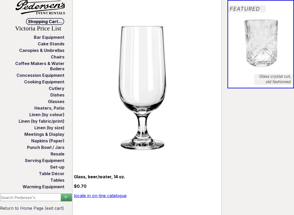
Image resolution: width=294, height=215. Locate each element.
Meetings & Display (44, 134)
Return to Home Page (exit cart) (32, 208)
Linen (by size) (49, 127)
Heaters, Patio (49, 108)
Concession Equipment (40, 75)
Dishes (57, 95)
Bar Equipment (49, 37)
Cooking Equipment (44, 81)
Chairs (57, 57)
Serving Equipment (44, 160)
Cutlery (56, 88)
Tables (57, 180)
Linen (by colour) (46, 114)
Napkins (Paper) (47, 140)
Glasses (56, 101)
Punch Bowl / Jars (45, 147)
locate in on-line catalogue (100, 195)
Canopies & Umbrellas (41, 50)
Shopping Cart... (45, 21)
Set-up (57, 167)
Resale (57, 154)
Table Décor (51, 173)
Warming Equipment (43, 186)
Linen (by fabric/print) (41, 121)
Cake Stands (51, 43)
